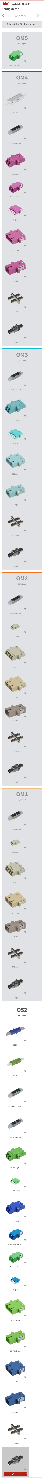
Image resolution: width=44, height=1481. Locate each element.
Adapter (20, 16)
